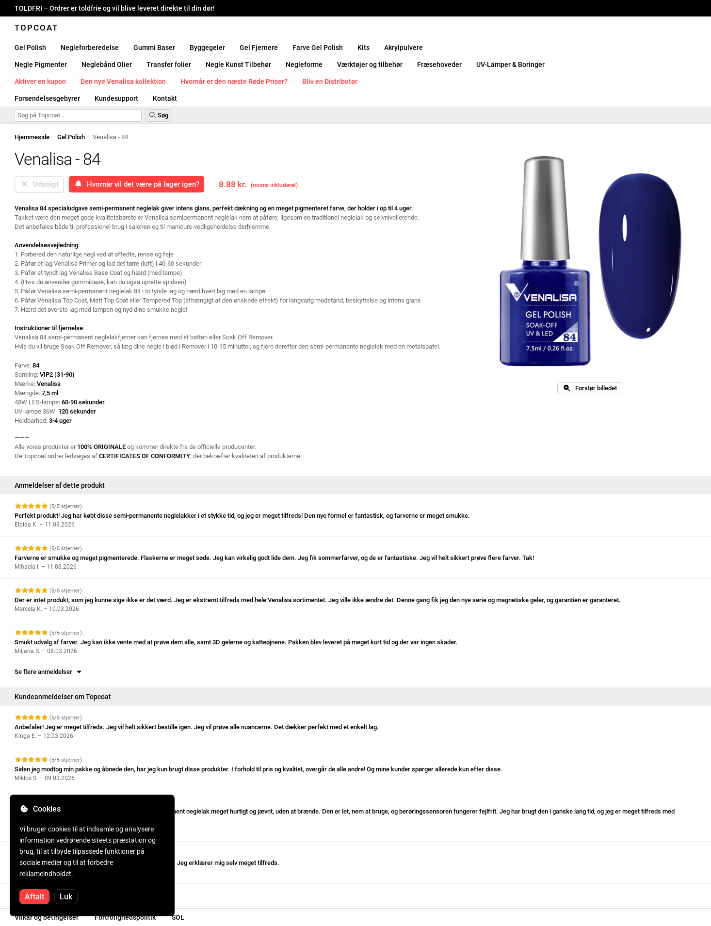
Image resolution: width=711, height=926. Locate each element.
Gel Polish (30, 47)
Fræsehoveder (439, 64)
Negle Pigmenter (41, 64)
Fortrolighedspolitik (125, 917)
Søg (158, 115)
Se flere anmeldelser (49, 671)
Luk (66, 896)
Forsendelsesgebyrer (47, 98)
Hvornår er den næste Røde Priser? (234, 81)
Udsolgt (39, 184)
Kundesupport (116, 98)
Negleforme (304, 64)
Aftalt (34, 896)
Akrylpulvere (403, 47)
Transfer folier (168, 64)
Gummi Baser (154, 47)
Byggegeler (207, 47)
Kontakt (165, 98)
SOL (178, 917)
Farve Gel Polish (317, 47)
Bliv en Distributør (329, 81)
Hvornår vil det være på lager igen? (136, 184)
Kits (363, 47)
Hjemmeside (32, 137)
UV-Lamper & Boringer (510, 64)
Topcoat (36, 27)
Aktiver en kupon (40, 81)
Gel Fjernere (259, 47)
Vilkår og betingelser (47, 917)
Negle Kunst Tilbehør (238, 64)
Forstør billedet (589, 388)
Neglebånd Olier (106, 64)
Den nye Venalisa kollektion (123, 81)
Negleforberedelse (90, 47)
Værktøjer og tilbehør (370, 64)
